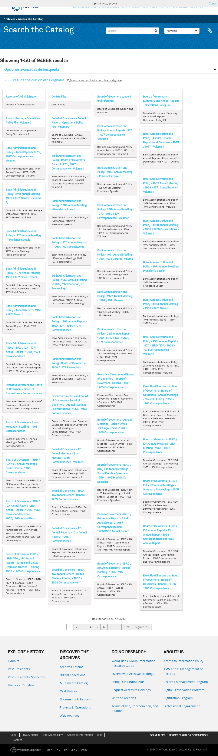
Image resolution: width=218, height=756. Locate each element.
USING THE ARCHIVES (173, 6)
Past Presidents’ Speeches (26, 677)
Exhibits (13, 661)
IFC (65, 750)
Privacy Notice (30, 735)
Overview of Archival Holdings (133, 674)
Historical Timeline (21, 685)
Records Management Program (186, 682)
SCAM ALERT (157, 735)
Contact (17, 740)
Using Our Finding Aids (128, 682)
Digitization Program (178, 698)
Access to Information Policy (183, 661)
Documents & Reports (75, 699)
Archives (9, 19)
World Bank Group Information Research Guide (133, 663)
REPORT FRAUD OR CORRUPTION (188, 735)
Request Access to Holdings (131, 690)
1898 (127, 627)
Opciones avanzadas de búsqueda (31, 69)
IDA (58, 750)
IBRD (49, 750)
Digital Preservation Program (184, 690)
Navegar (182, 31)
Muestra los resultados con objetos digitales (94, 80)
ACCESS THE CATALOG (143, 6)
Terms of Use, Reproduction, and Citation (135, 708)
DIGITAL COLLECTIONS (113, 6)
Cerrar (213, 3)
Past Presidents (19, 669)
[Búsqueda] (156, 30)
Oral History (68, 691)
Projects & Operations (75, 707)
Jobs (99, 735)
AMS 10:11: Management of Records (183, 671)
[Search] (132, 30)
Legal (14, 735)
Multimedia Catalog (74, 683)
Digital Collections (72, 675)
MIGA (73, 750)
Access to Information (80, 735)
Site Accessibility (53, 735)
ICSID (83, 750)
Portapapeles (210, 30)
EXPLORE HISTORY (84, 6)
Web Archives (69, 715)
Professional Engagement (182, 706)
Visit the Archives (124, 698)
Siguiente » (142, 627)
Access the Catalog (30, 19)
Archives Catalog (71, 667)
